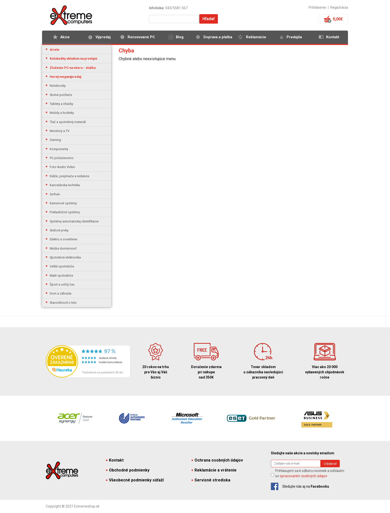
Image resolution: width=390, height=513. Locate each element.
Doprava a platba (217, 37)
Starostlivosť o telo (63, 302)
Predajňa (294, 37)
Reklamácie (256, 37)
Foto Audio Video (62, 167)
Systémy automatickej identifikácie (74, 221)
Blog (180, 37)
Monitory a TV (59, 131)
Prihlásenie (317, 7)
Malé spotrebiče (61, 275)
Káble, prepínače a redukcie (69, 176)
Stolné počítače (61, 95)
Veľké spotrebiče (62, 266)
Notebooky (58, 85)
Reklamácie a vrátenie (214, 470)
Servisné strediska (211, 480)
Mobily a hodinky (62, 113)
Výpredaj (103, 37)
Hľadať (208, 18)
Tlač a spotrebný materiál (68, 122)
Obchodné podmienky (127, 470)
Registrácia (339, 7)
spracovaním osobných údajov (303, 476)
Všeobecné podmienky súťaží (135, 480)
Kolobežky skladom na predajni (73, 58)
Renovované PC (141, 37)
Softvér (55, 194)
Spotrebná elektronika (65, 257)
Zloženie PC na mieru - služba (73, 68)
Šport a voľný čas (62, 284)
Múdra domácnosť (63, 248)
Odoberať (330, 464)
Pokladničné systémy (65, 212)
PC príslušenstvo (62, 158)
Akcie (65, 37)
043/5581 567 (176, 8)
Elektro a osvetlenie (63, 239)
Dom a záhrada (60, 293)
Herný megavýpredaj (65, 77)
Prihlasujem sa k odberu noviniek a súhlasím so (309, 473)
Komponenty (59, 149)
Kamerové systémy (63, 203)
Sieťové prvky (59, 230)
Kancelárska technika (65, 185)
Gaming (55, 140)
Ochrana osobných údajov (217, 460)
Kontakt (332, 37)
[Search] (296, 463)
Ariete (54, 49)
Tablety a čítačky (61, 104)
